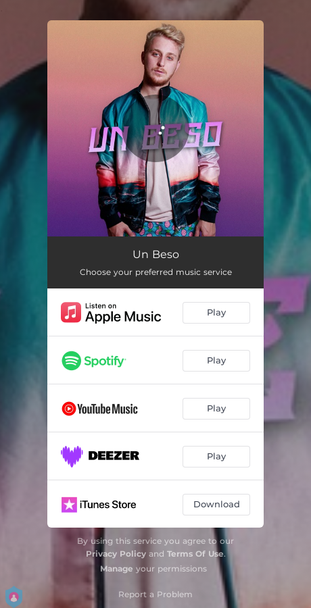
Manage (116, 568)
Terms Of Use (195, 554)
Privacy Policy (116, 554)
